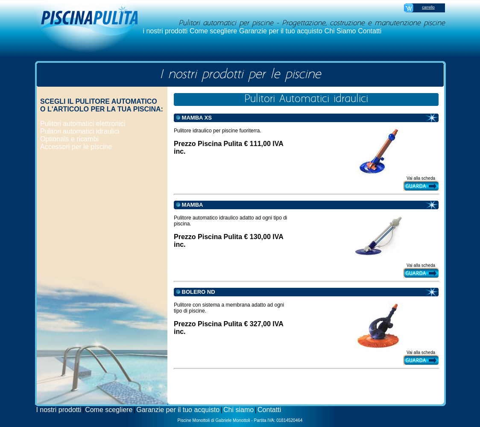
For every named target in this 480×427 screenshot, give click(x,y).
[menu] (82, 135)
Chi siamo (238, 409)
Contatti (369, 31)
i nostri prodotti (165, 31)
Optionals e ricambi (69, 139)
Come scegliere (213, 31)
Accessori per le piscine (76, 146)
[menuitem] (165, 31)
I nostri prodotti (58, 409)
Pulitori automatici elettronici (82, 123)
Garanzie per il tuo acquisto (280, 31)
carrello (428, 7)
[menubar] (262, 31)
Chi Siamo (340, 31)
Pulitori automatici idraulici (79, 131)
